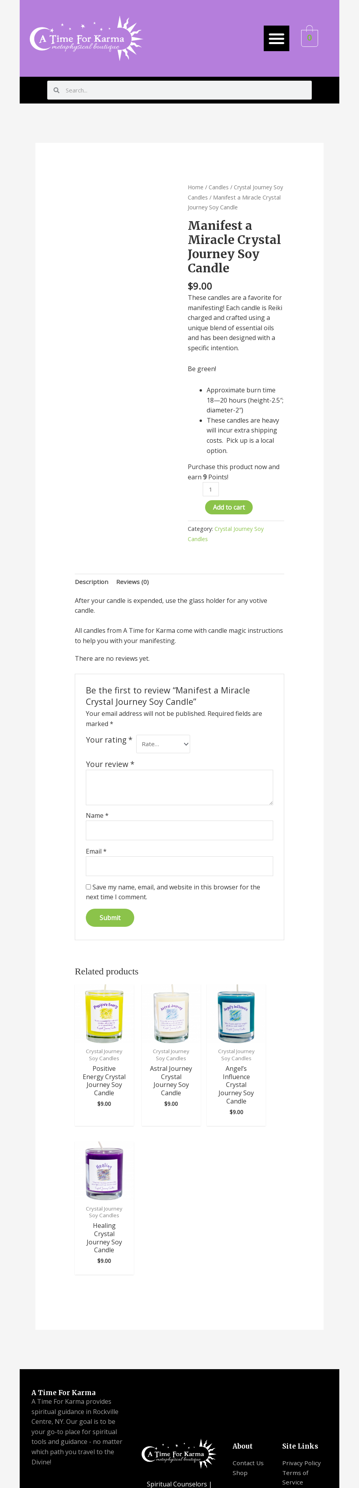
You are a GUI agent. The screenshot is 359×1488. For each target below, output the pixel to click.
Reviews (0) (133, 582)
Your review (110, 766)
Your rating (109, 741)
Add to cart (229, 508)
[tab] (92, 582)
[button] (276, 38)
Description (92, 582)
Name (97, 817)
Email (96, 854)
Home (196, 187)
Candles (219, 187)
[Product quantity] (211, 489)
